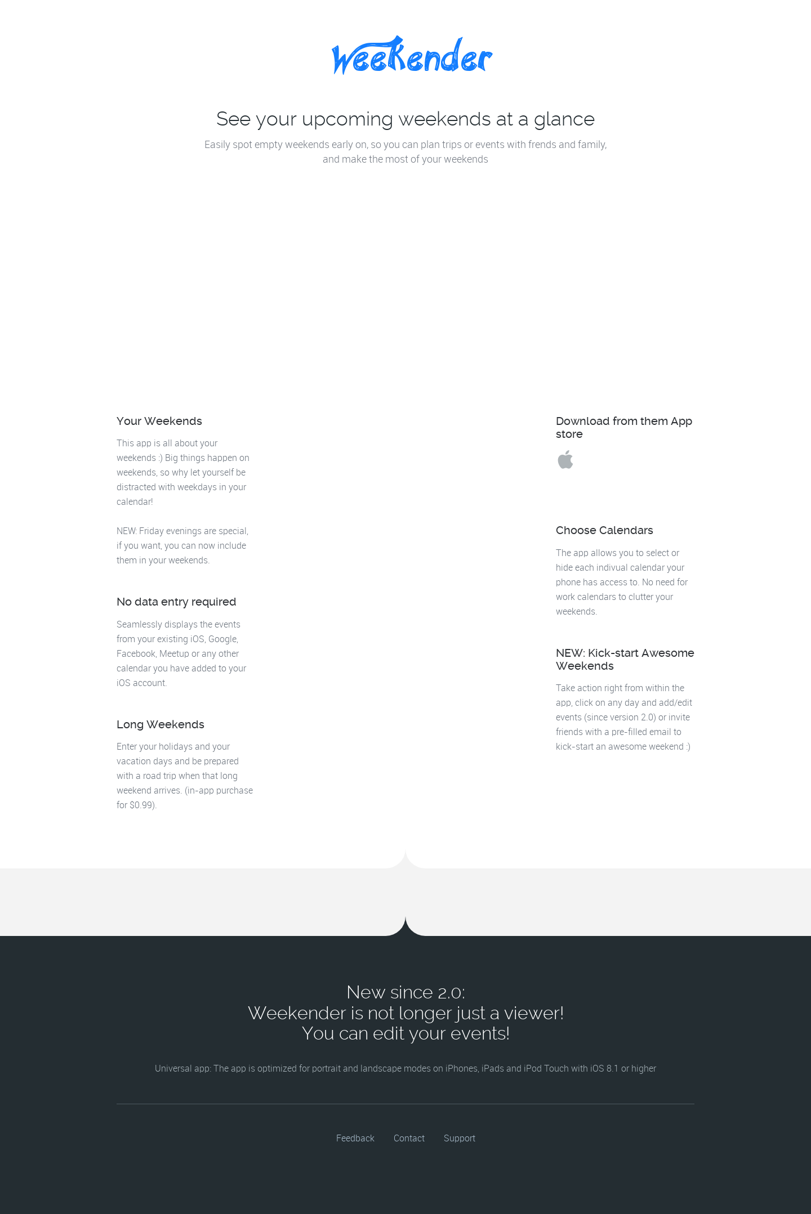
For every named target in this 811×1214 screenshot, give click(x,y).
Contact (409, 1139)
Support (459, 1139)
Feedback (355, 1139)
